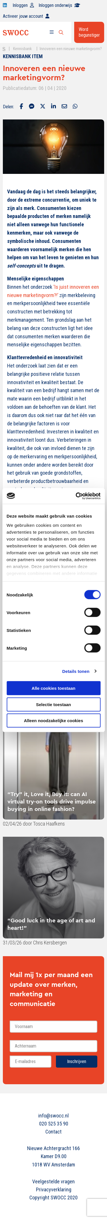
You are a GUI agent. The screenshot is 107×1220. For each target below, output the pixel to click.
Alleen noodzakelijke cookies (53, 720)
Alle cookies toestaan (53, 688)
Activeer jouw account (26, 16)
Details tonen (75, 671)
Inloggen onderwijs (59, 5)
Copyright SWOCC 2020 (53, 1198)
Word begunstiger (89, 32)
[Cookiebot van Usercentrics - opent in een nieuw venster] (76, 496)
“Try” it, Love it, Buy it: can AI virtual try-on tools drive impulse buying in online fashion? (51, 801)
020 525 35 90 (53, 1124)
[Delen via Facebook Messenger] (31, 106)
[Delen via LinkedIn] (53, 106)
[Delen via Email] (64, 106)
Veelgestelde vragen (53, 1181)
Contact (53, 1132)
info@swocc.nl (53, 1116)
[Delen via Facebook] (21, 106)
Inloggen (23, 5)
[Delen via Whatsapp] (75, 106)
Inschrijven (76, 1061)
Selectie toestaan (53, 704)
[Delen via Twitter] (42, 106)
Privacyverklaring (53, 1189)
